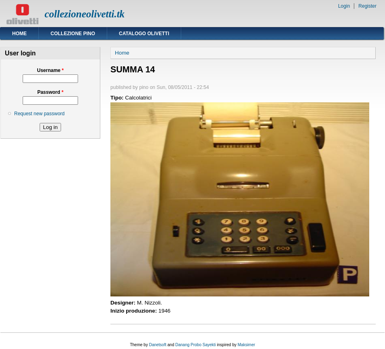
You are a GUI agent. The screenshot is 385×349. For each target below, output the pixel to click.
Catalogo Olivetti (144, 33)
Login (344, 6)
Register (367, 6)
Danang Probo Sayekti (195, 345)
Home (19, 33)
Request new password (39, 113)
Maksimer (246, 345)
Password (50, 92)
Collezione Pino (73, 33)
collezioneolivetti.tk (84, 13)
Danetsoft (157, 345)
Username (50, 70)
